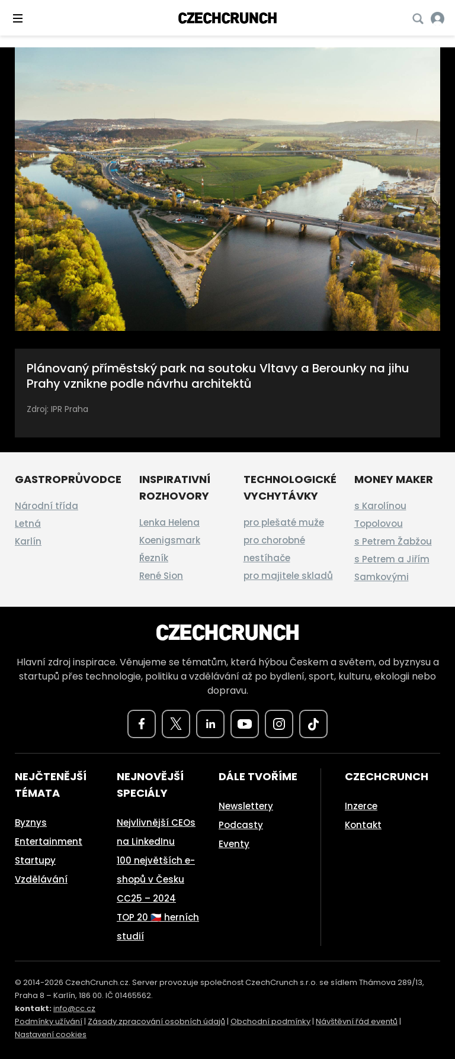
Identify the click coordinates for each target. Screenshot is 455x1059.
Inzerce (361, 806)
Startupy (35, 860)
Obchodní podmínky (270, 1021)
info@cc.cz (74, 1008)
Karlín (28, 541)
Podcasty (241, 825)
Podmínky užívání (48, 1021)
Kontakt (363, 825)
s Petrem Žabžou (393, 541)
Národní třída (46, 506)
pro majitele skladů (288, 575)
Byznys (31, 822)
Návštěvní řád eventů (357, 1021)
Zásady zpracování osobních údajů (156, 1021)
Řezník (153, 558)
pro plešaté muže (283, 522)
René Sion (161, 575)
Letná (28, 523)
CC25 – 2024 (146, 898)
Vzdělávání (41, 879)
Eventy (234, 844)
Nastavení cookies (50, 1034)
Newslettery (246, 806)
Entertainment (48, 841)
